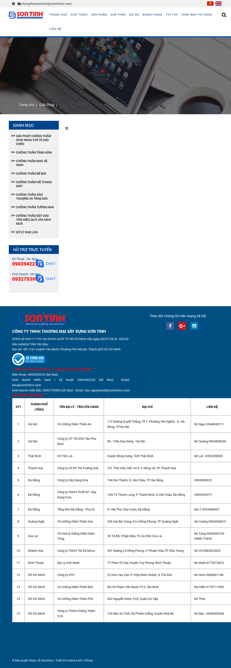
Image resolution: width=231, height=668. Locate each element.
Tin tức (172, 14)
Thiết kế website (66, 660)
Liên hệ (55, 29)
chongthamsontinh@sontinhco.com (44, 4)
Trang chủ (58, 14)
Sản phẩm (99, 14)
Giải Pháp (118, 14)
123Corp (87, 660)
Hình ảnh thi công (197, 14)
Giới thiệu (79, 14)
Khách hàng (152, 14)
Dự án (134, 14)
